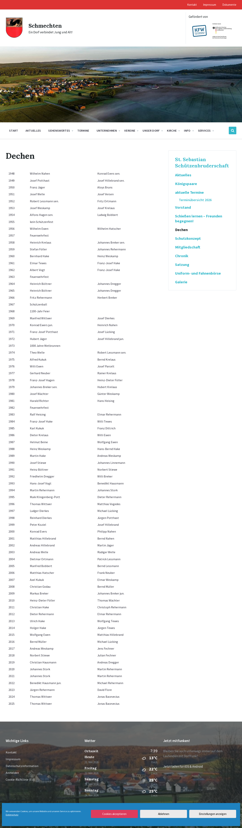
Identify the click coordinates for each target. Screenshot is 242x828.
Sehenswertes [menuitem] (59, 130)
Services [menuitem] (204, 130)
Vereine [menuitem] (129, 130)
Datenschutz (12, 814)
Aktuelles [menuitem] (33, 130)
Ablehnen (163, 814)
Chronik (181, 255)
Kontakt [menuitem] (192, 4)
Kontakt (11, 752)
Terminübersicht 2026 (195, 200)
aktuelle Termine (189, 192)
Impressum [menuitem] (209, 4)
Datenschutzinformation (22, 766)
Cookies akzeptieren (114, 814)
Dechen (181, 229)
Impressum (13, 759)
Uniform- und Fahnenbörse (198, 273)
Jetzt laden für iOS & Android (183, 766)
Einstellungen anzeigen (212, 814)
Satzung (182, 264)
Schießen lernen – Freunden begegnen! (198, 218)
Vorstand (183, 207)
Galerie (181, 282)
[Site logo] (14, 37)
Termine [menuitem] (83, 130)
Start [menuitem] (13, 130)
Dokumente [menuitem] (229, 4)
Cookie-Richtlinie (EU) (20, 779)
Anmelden (12, 773)
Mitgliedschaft (187, 247)
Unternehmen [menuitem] (107, 130)
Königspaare (186, 183)
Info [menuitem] (187, 130)
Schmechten (45, 25)
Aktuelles (183, 175)
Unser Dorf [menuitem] (151, 130)
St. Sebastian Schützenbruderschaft (202, 162)
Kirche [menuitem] (172, 130)
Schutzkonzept (188, 238)
